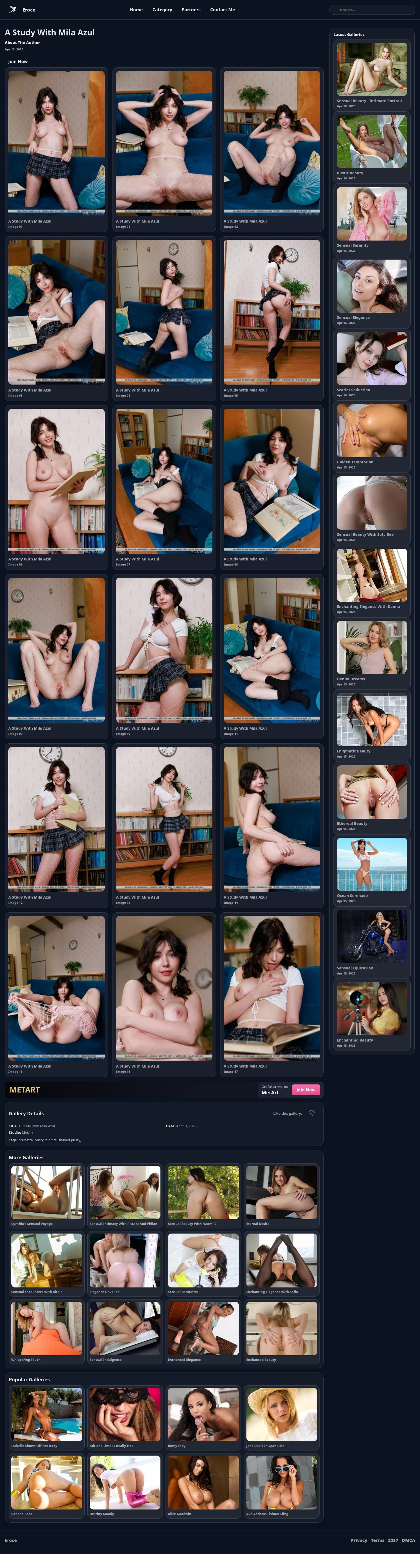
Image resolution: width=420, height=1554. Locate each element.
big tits (51, 1140)
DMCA (408, 1540)
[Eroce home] (20, 10)
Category (162, 10)
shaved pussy (69, 1140)
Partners (191, 10)
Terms (377, 1540)
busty (39, 1140)
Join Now (18, 61)
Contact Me (222, 10)
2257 (393, 1540)
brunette (25, 1140)
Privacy (359, 1540)
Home (136, 10)
